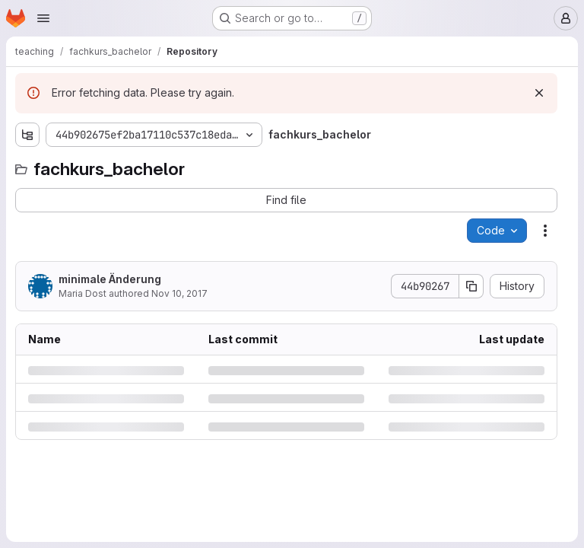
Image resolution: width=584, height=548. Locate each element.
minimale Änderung (110, 278)
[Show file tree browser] (27, 135)
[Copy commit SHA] (471, 286)
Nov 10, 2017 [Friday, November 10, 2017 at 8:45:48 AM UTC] (179, 293)
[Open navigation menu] (43, 18)
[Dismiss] (539, 93)
